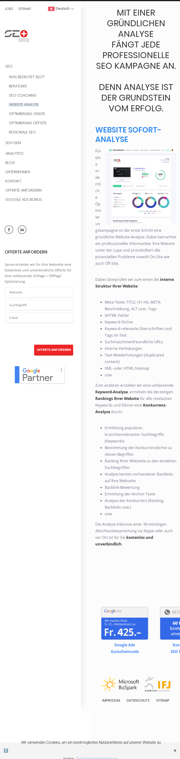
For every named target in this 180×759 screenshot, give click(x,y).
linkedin (22, 229)
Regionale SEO (22, 132)
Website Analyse (24, 105)
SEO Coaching (22, 96)
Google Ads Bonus (23, 200)
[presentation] (39, 334)
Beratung (18, 86)
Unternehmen (17, 172)
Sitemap (24, 8)
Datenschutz (138, 700)
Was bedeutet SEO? (26, 77)
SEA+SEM (13, 143)
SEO (8, 66)
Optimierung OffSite (28, 123)
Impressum (111, 700)
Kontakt (13, 181)
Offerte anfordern (23, 191)
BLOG (10, 163)
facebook (9, 229)
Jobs (9, 8)
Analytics (14, 154)
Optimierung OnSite (27, 114)
